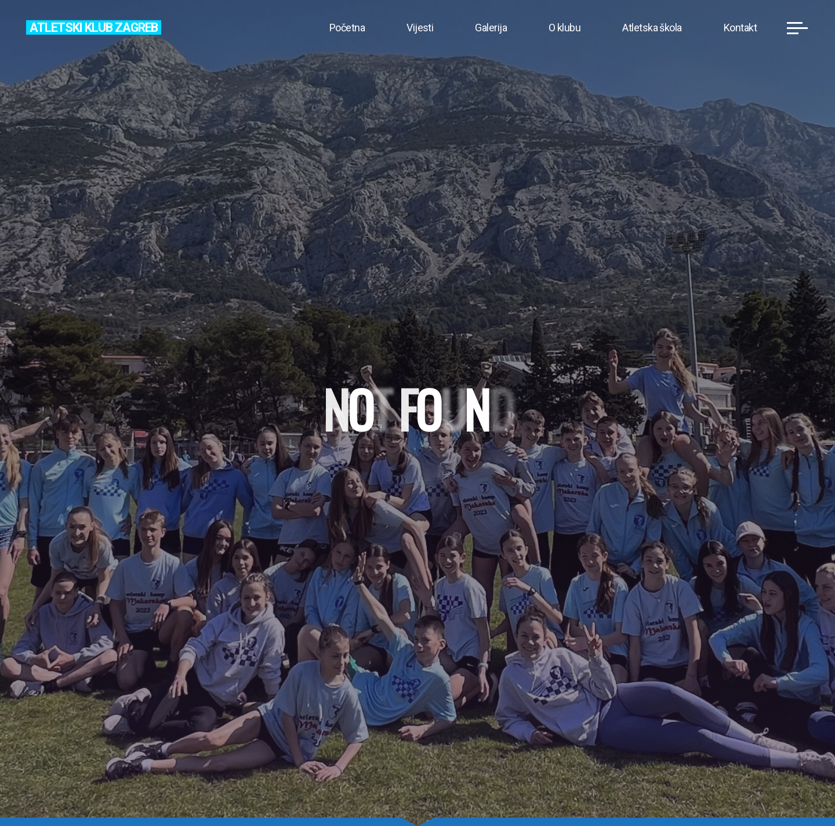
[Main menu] (797, 28)
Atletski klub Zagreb (94, 27)
